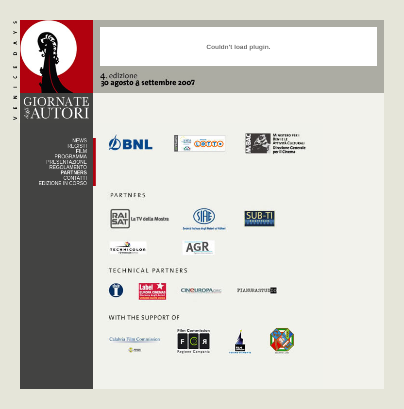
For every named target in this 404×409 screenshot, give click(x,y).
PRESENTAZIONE (66, 162)
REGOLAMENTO (68, 167)
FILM (81, 151)
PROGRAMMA (70, 156)
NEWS (79, 140)
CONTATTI (75, 178)
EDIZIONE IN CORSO (63, 183)
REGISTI (77, 146)
